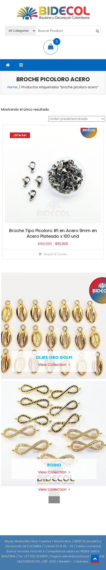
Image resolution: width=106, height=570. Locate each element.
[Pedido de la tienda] (76, 119)
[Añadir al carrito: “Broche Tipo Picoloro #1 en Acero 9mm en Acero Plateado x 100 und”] (53, 254)
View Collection (54, 364)
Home (12, 87)
